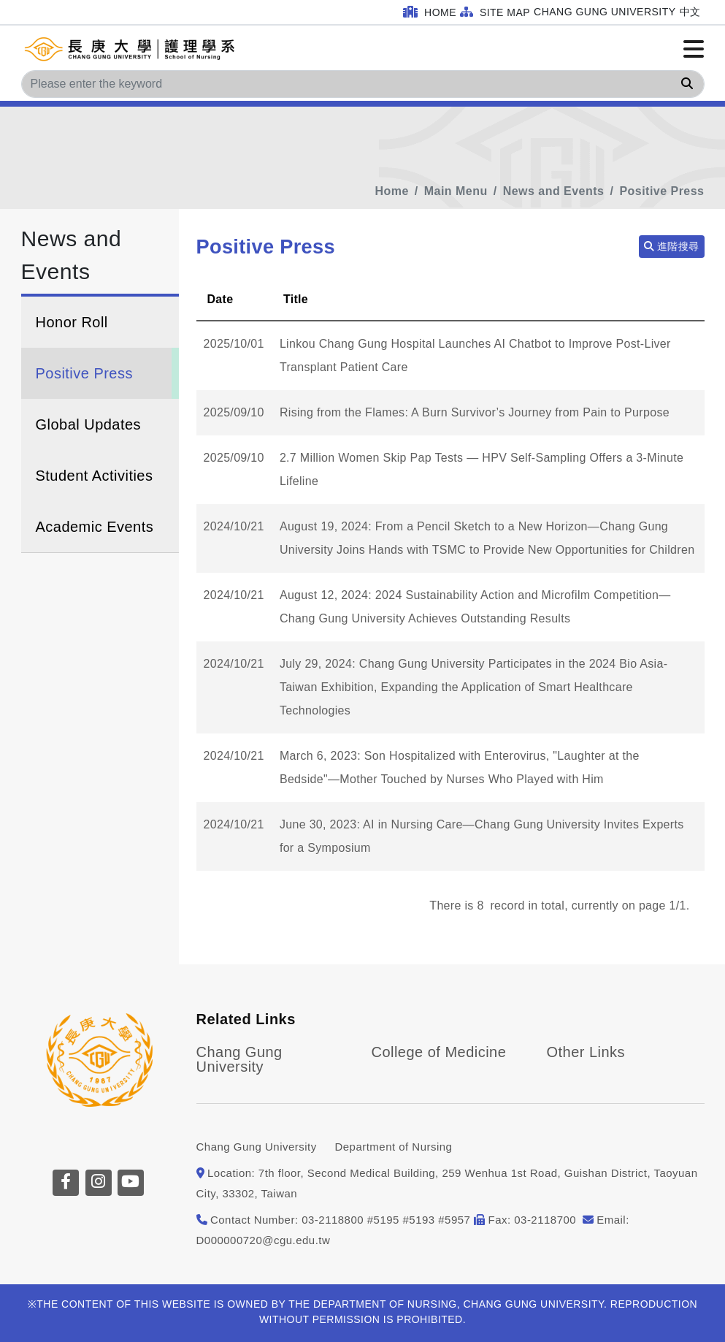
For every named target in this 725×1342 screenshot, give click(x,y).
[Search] (363, 84)
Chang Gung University (604, 12)
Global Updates (89, 424)
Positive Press (661, 191)
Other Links (586, 1052)
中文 (690, 12)
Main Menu (456, 191)
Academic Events (95, 527)
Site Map (495, 12)
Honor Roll (72, 322)
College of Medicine (439, 1052)
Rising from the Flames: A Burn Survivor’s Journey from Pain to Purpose (475, 412)
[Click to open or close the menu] (693, 49)
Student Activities (94, 476)
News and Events (554, 191)
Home (429, 12)
